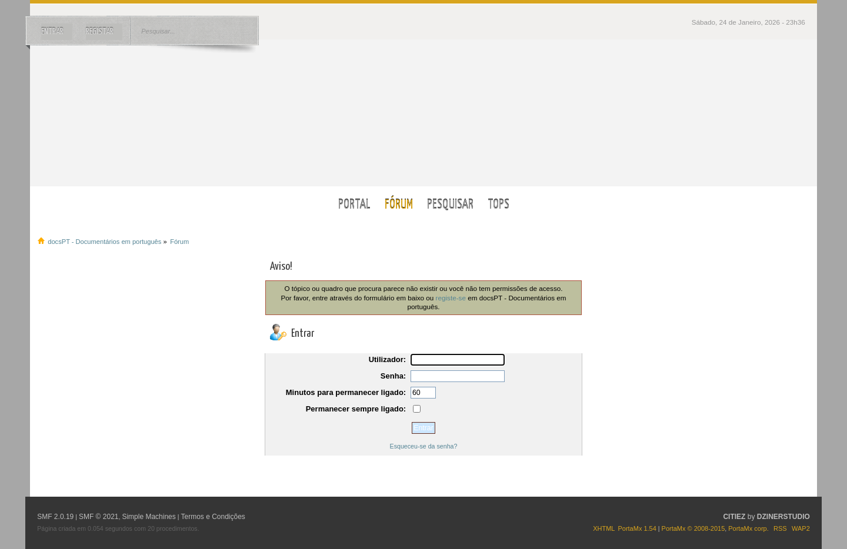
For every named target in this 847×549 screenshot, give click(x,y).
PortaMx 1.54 (637, 528)
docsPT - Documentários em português (424, 112)
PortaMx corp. (748, 528)
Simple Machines (148, 517)
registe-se (451, 298)
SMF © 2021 (99, 517)
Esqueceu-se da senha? (424, 446)
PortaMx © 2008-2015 (693, 528)
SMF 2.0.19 (55, 517)
